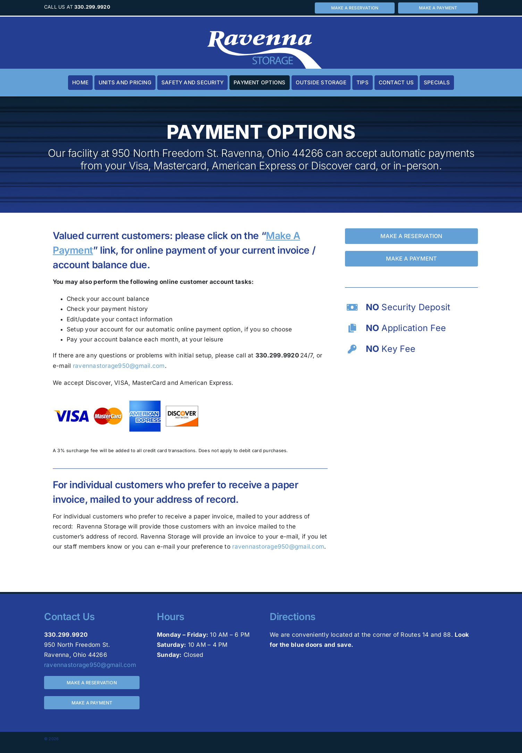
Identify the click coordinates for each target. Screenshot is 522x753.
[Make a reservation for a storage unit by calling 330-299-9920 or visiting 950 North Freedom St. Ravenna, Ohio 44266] (355, 8)
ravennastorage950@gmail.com (119, 365)
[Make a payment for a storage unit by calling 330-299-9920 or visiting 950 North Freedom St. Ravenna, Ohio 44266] (438, 8)
